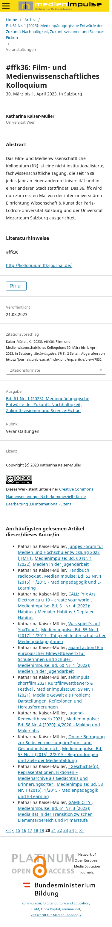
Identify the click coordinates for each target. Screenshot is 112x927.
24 (71, 830)
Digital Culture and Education (66, 903)
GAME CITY (80, 802)
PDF (18, 286)
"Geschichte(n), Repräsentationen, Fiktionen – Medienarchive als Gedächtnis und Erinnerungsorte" (58, 775)
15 (18, 830)
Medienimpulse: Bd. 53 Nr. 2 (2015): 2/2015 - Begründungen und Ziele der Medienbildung (60, 754)
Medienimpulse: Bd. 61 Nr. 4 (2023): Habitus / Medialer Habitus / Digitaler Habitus (56, 611)
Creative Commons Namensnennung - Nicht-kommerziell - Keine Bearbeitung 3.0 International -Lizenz (49, 496)
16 (24, 830)
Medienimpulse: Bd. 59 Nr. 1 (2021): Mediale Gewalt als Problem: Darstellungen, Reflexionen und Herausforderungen (56, 698)
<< (8, 830)
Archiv (30, 19)
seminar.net (71, 909)
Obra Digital (50, 909)
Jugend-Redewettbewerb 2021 (51, 716)
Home (11, 19)
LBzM (35, 909)
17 (29, 830)
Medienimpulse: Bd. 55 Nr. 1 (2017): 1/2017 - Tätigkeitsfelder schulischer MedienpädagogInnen (62, 635)
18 (35, 830)
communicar (32, 903)
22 (59, 830)
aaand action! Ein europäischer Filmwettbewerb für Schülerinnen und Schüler (60, 653)
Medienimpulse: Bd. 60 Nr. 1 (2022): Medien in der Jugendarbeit (55, 561)
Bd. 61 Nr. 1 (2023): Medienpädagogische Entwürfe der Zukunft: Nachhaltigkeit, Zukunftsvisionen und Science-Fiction (55, 31)
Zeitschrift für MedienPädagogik (56, 915)
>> (81, 830)
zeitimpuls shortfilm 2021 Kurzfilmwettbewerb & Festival (55, 683)
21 (53, 830)
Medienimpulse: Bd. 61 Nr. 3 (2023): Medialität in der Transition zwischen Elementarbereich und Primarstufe (55, 814)
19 (41, 830)
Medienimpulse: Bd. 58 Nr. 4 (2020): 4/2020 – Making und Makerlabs (59, 724)
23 (65, 830)
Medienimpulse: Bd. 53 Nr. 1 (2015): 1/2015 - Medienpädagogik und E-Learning (60, 582)
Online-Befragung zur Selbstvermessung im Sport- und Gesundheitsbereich (61, 742)
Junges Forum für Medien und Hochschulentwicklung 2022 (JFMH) (60, 552)
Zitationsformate (25, 370)
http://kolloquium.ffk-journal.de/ (39, 265)
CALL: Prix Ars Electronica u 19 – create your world (57, 597)
